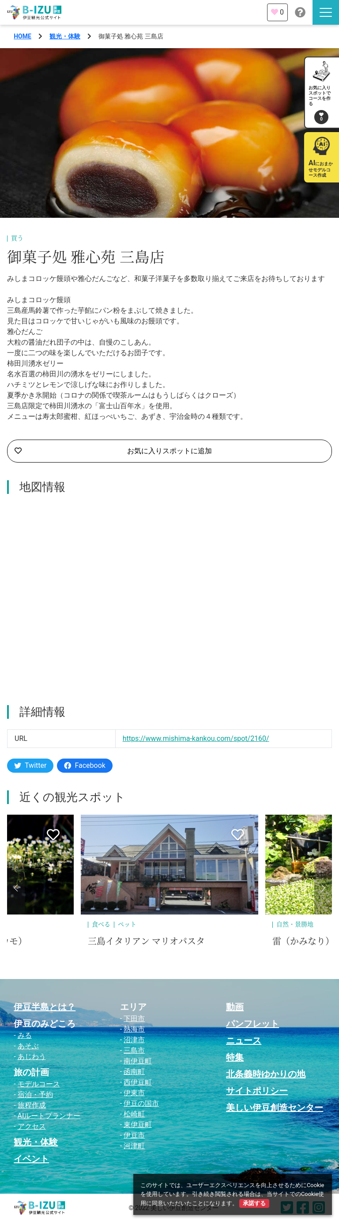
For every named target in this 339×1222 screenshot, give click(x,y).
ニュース (243, 1040)
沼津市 (134, 1040)
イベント (31, 1159)
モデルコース (39, 1084)
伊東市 (134, 1093)
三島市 (134, 1050)
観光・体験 (64, 36)
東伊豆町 (138, 1124)
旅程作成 (32, 1105)
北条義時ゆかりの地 (265, 1074)
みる (25, 1035)
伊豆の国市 (141, 1103)
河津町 (134, 1146)
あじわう (32, 1056)
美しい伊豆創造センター (274, 1107)
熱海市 (134, 1029)
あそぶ (28, 1046)
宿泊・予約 (35, 1094)
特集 (235, 1057)
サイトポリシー (257, 1090)
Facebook (84, 765)
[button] (16, 888)
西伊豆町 (138, 1082)
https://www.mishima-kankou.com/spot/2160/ (196, 738)
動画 (235, 1007)
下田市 (134, 1018)
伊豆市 (134, 1135)
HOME (22, 36)
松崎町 (134, 1114)
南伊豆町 (138, 1061)
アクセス (32, 1126)
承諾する (254, 1203)
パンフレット (252, 1023)
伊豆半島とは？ (44, 1007)
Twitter (30, 765)
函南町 (134, 1071)
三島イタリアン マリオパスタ (146, 941)
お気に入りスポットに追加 (113, 451)
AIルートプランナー (49, 1116)
